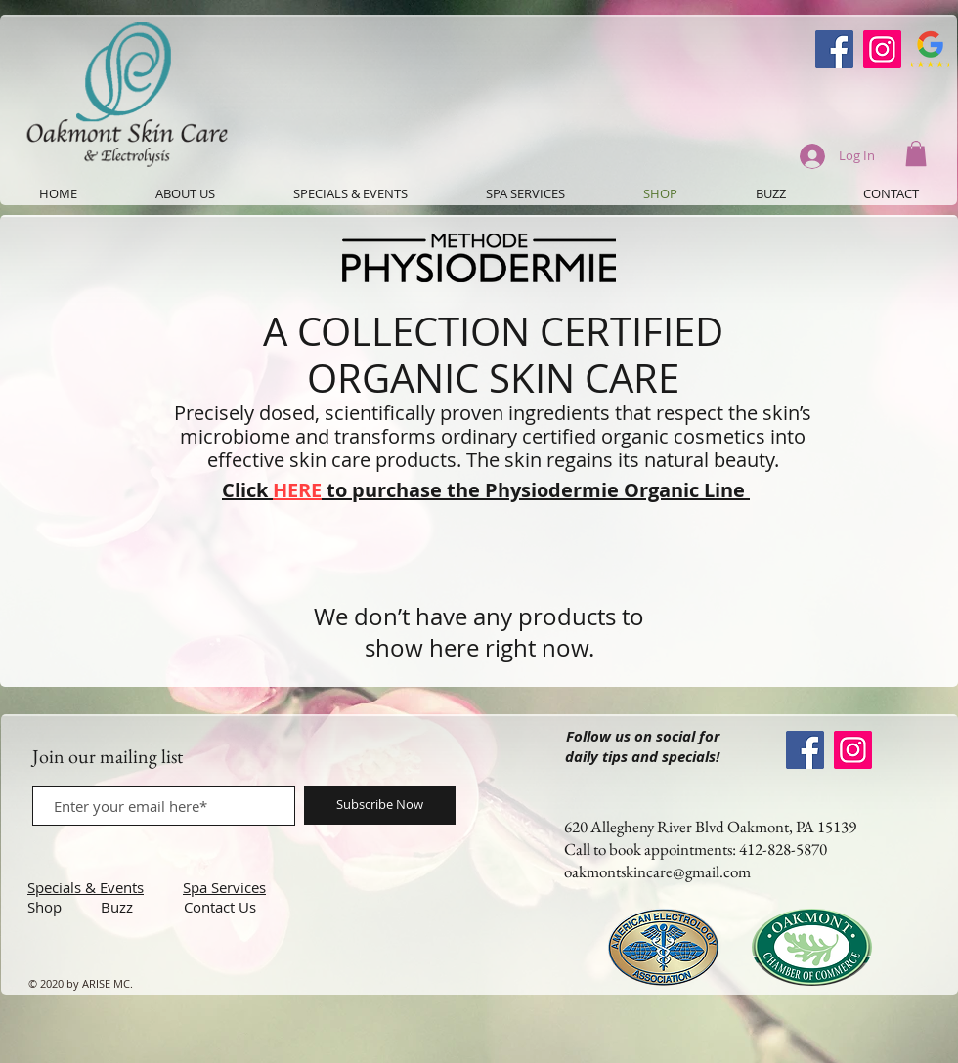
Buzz (117, 906)
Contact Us (220, 906)
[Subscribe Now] (380, 805)
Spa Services (224, 887)
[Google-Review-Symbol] (930, 49)
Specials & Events (85, 887)
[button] (916, 153)
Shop (46, 906)
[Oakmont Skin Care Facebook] (834, 49)
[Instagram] (882, 49)
